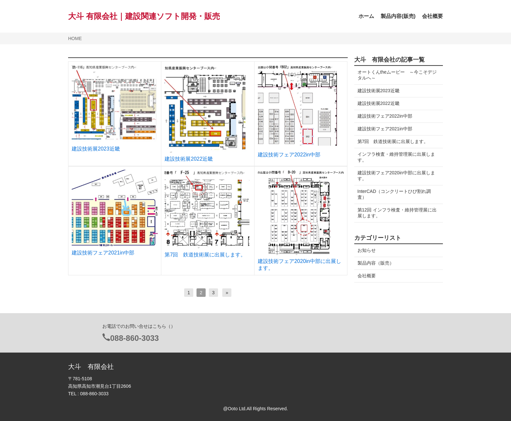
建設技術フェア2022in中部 (289, 154)
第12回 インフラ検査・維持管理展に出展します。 (395, 212)
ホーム (366, 16)
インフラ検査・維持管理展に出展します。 (396, 157)
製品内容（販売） (376, 263)
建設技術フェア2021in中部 (103, 252)
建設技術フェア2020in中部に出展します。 (396, 175)
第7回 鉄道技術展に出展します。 (205, 254)
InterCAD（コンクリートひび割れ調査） (394, 194)
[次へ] (226, 292)
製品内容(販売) (398, 16)
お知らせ (367, 250)
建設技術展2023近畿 (96, 149)
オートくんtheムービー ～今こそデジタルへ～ (395, 74)
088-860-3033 (134, 338)
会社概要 (432, 16)
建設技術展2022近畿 (189, 159)
